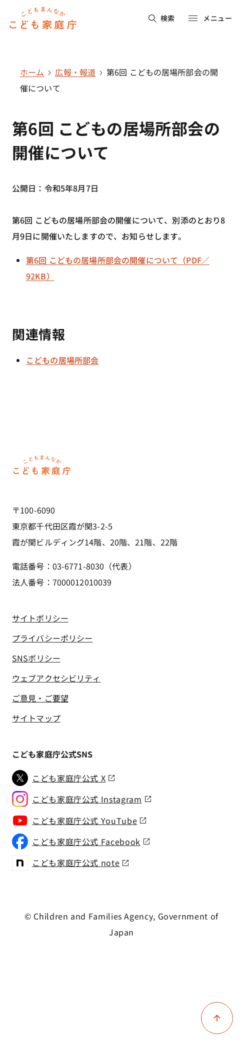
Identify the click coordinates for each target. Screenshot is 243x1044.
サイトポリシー (40, 618)
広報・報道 (75, 72)
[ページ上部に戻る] (217, 1018)
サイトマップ (36, 718)
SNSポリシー (36, 658)
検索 (161, 18)
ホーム (32, 72)
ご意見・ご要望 (40, 698)
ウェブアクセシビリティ (56, 678)
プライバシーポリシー (52, 638)
